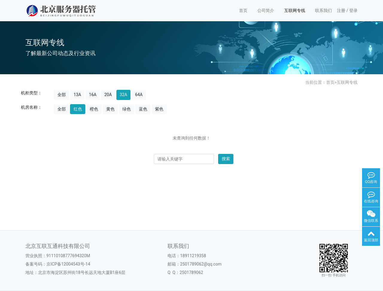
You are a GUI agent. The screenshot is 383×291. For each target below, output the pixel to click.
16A (92, 94)
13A (77, 94)
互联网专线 (294, 10)
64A (138, 94)
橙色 (94, 109)
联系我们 (323, 10)
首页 (243, 10)
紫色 (159, 109)
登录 (353, 10)
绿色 (126, 109)
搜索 (226, 158)
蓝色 (143, 109)
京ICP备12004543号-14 (68, 264)
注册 (341, 10)
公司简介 (265, 10)
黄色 (110, 109)
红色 (78, 109)
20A (108, 94)
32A (123, 94)
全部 (61, 94)
